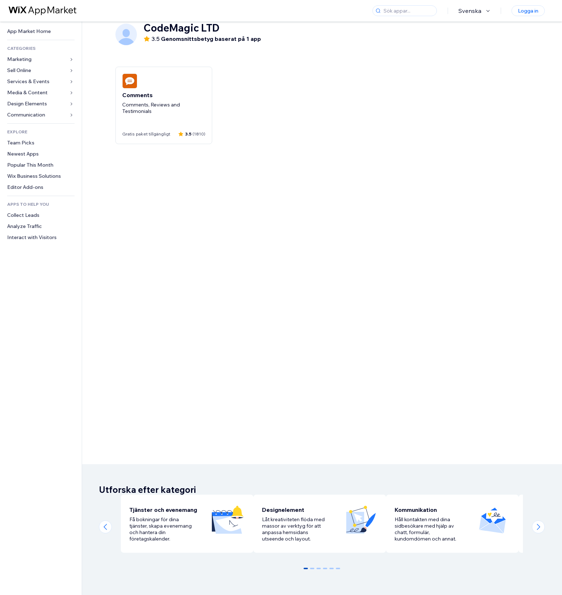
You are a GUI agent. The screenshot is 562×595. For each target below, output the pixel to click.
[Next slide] (538, 526)
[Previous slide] (105, 526)
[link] (41, 31)
